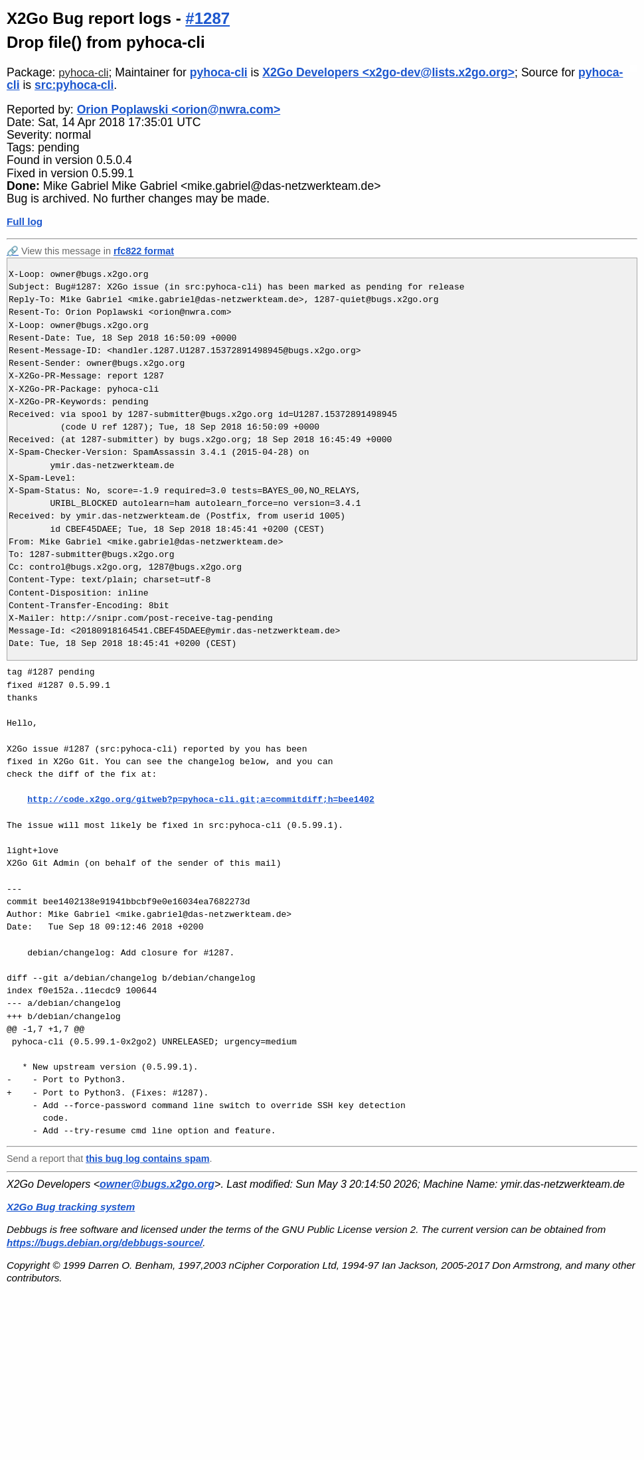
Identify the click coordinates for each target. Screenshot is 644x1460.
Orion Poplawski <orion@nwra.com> (179, 109)
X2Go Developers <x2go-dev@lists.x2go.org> (388, 72)
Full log (24, 221)
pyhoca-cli (83, 72)
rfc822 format (144, 251)
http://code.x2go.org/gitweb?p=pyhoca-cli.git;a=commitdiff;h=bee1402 (200, 799)
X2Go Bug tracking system (71, 1206)
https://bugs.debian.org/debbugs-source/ (104, 1242)
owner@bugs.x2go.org (157, 1184)
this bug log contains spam (147, 1158)
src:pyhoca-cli (74, 85)
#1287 (207, 18)
